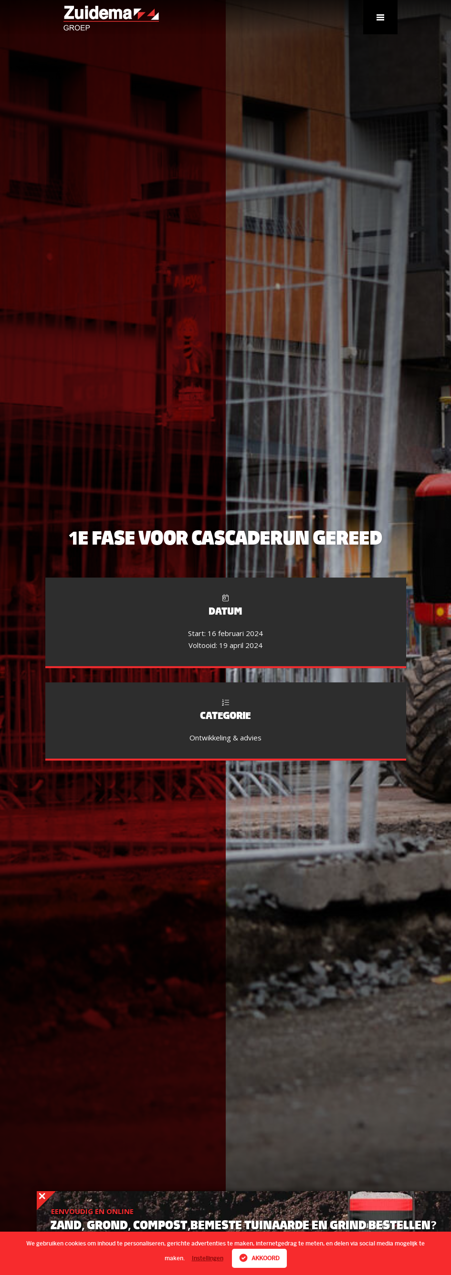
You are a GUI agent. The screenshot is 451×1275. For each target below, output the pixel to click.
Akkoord (259, 1258)
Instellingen (207, 1258)
